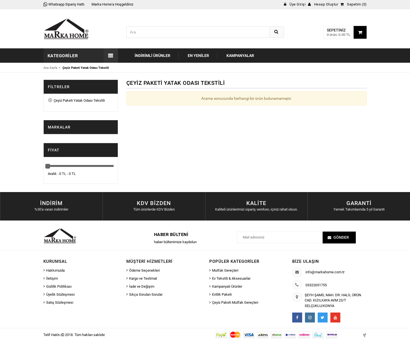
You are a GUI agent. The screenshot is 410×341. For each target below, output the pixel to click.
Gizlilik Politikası (59, 286)
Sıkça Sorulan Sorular (146, 294)
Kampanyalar (240, 55)
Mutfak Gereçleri (225, 270)
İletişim (52, 278)
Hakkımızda (55, 270)
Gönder (341, 237)
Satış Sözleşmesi (59, 302)
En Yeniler (198, 55)
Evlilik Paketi (222, 294)
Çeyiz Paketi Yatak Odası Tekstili (76, 100)
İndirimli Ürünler (152, 55)
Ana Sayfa (50, 68)
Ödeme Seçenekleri (144, 270)
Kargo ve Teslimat (143, 278)
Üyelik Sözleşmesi (60, 294)
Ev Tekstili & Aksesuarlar (231, 278)
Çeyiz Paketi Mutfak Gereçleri (235, 302)
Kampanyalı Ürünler (227, 286)
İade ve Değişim (141, 286)
